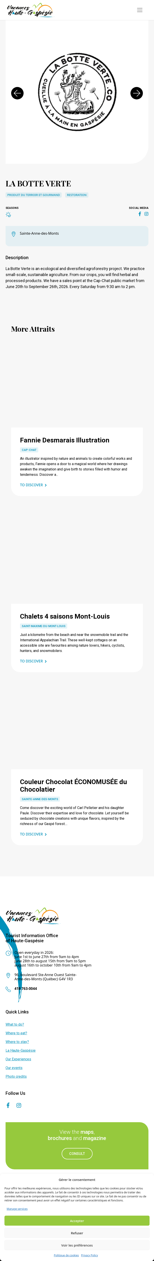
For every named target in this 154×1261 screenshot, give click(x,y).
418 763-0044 (25, 988)
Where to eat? (16, 1033)
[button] (17, 93)
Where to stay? (17, 1042)
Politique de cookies (66, 1255)
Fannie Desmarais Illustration (64, 440)
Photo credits (16, 1076)
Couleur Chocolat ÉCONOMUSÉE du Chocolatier (73, 785)
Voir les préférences (77, 1245)
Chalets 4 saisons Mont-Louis (65, 616)
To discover (31, 485)
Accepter (77, 1221)
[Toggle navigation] (140, 10)
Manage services (17, 1209)
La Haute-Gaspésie (21, 1050)
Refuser (77, 1233)
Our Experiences (18, 1059)
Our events (14, 1068)
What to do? (15, 1024)
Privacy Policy (89, 1255)
